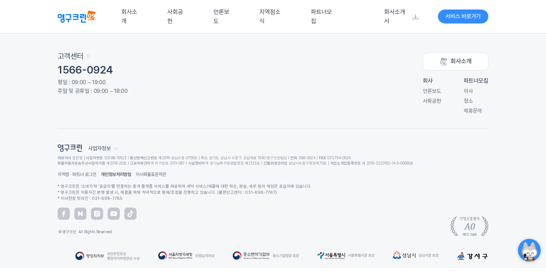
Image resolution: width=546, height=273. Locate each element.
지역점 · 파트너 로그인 (77, 174)
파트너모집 (321, 16)
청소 (468, 101)
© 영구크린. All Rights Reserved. (85, 231)
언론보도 (221, 16)
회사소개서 (401, 16)
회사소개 (129, 16)
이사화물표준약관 (151, 174)
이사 (468, 91)
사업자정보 (103, 148)
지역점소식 (270, 16)
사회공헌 (175, 16)
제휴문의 (473, 111)
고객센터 (73, 56)
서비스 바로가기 (463, 16)
